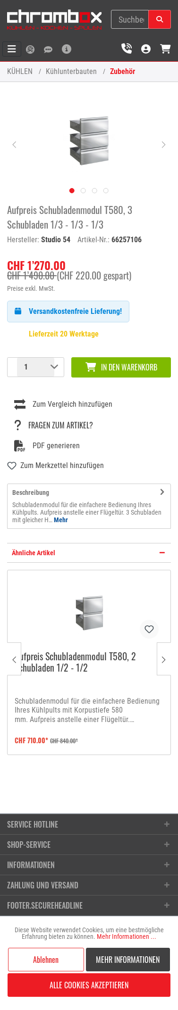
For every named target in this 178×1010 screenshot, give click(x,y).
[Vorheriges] (14, 143)
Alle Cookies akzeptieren (89, 985)
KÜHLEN (20, 71)
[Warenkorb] (165, 49)
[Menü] (11, 49)
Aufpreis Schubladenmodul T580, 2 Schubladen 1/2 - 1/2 (75, 662)
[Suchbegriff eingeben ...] (130, 19)
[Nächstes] (164, 143)
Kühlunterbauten (71, 71)
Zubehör (122, 71)
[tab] (89, 506)
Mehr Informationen (128, 959)
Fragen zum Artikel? (53, 425)
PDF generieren (47, 446)
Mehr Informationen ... (126, 936)
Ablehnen (46, 959)
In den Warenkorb (121, 367)
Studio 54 (55, 239)
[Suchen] (159, 19)
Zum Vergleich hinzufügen (63, 404)
